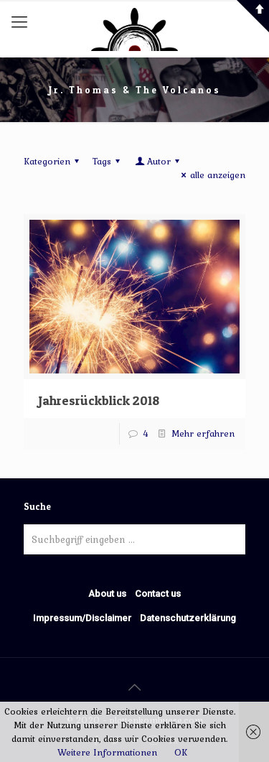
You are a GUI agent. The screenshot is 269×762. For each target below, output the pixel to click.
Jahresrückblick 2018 (98, 400)
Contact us (158, 593)
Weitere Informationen (107, 752)
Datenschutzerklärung (188, 618)
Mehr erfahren (203, 433)
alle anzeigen (211, 175)
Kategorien (53, 161)
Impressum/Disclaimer (82, 618)
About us (107, 593)
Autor (158, 161)
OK (180, 752)
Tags (108, 161)
